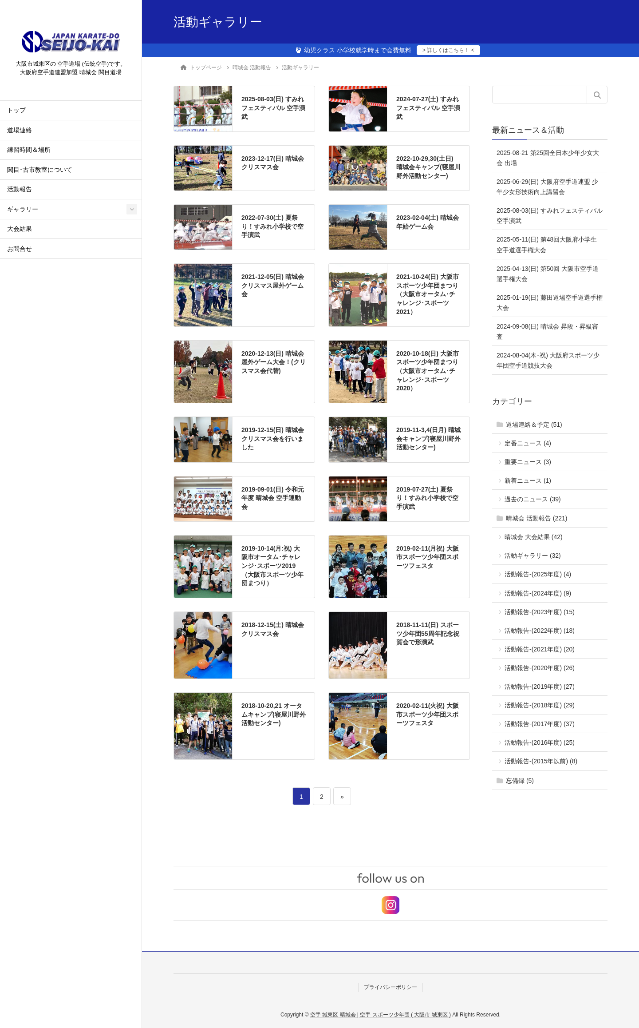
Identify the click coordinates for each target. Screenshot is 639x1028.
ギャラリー (22, 210)
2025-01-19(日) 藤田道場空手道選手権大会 (550, 302)
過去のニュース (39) (533, 499)
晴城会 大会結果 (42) (534, 536)
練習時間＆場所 (29, 151)
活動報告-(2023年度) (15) (540, 611)
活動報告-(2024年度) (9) (538, 593)
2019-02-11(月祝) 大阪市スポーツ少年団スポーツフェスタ (427, 557)
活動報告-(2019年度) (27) (540, 686)
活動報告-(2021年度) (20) (540, 649)
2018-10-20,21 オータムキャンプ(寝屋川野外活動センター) (273, 714)
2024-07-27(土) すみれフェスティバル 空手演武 (428, 107)
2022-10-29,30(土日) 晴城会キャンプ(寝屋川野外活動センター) (428, 167)
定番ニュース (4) (528, 443)
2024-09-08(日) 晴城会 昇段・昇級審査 (547, 331)
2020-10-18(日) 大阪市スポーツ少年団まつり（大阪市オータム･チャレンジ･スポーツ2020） (427, 371)
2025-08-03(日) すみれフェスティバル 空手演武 (273, 107)
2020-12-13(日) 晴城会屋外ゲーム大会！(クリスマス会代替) (273, 362)
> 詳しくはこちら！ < (448, 50)
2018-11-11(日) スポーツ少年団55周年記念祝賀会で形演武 (427, 633)
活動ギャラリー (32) (533, 555)
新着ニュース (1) (528, 480)
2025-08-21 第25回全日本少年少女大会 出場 (548, 158)
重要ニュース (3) (528, 461)
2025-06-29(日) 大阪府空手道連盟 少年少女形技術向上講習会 (547, 186)
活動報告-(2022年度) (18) (540, 630)
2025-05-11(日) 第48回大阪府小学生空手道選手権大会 (547, 244)
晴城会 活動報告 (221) (536, 518)
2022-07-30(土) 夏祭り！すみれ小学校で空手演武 (272, 226)
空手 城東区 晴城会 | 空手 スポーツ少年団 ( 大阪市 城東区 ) (380, 1015)
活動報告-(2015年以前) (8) (541, 761)
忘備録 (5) (520, 780)
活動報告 (19, 190)
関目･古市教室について (39, 170)
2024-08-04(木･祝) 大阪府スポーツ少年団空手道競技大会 (548, 360)
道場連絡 (19, 131)
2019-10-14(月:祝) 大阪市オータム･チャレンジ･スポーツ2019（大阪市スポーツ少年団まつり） (272, 566)
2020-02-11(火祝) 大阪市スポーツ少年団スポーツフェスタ (427, 714)
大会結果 (19, 230)
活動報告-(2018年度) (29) (540, 705)
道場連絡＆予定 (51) (534, 424)
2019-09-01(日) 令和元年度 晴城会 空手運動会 (272, 498)
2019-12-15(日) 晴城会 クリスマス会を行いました (272, 438)
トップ (16, 111)
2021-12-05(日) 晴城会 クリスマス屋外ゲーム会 (272, 285)
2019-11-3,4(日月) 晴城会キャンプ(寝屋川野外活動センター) (428, 438)
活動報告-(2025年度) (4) (538, 574)
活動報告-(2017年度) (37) (540, 723)
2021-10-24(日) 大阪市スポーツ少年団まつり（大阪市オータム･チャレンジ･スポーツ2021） (427, 294)
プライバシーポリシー (390, 987)
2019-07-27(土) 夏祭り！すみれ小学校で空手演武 (427, 498)
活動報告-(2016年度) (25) (540, 742)
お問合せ (19, 249)
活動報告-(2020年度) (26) (540, 667)
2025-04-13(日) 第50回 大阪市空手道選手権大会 (548, 273)
